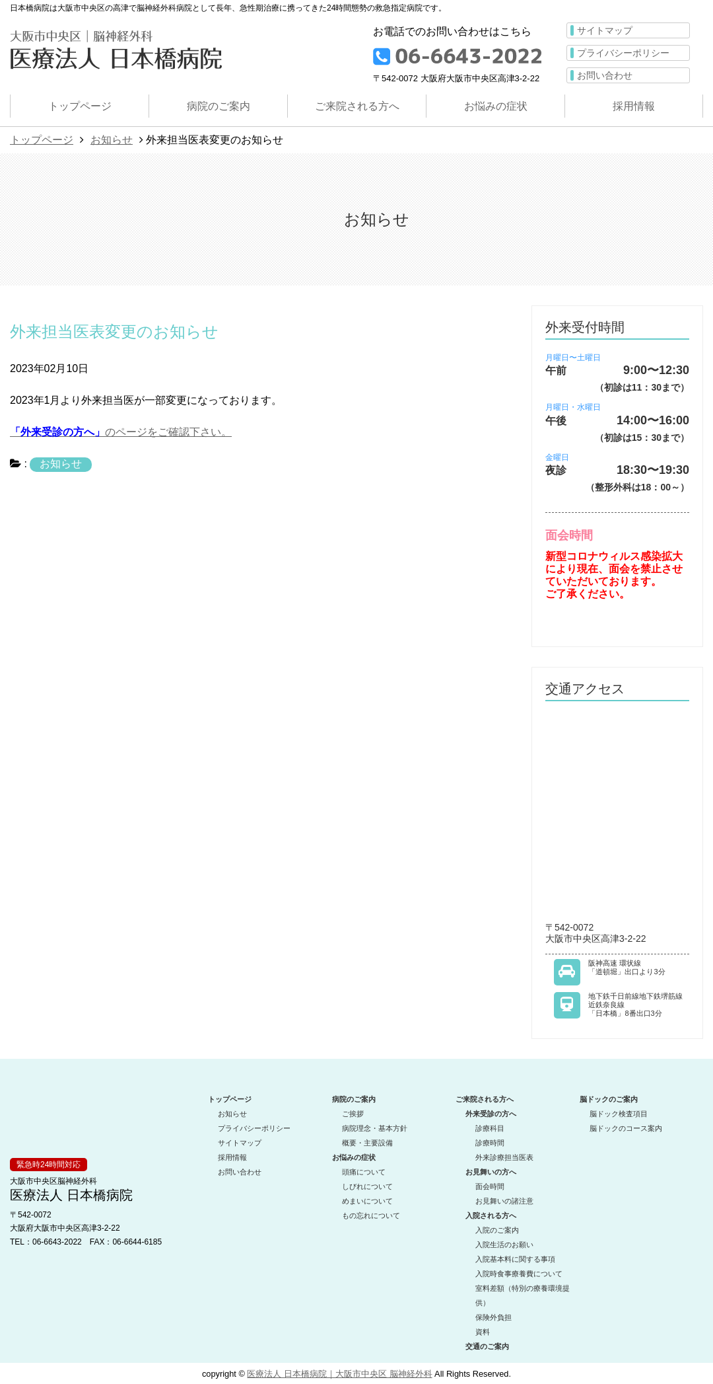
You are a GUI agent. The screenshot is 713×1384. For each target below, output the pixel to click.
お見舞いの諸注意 (504, 1201)
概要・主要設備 (367, 1143)
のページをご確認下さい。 (121, 432)
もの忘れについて (371, 1215)
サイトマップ (604, 30)
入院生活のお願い (504, 1245)
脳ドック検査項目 (619, 1114)
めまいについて (367, 1201)
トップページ (80, 106)
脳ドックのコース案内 (626, 1128)
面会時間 (489, 1186)
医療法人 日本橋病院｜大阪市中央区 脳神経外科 (339, 1374)
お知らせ (111, 139)
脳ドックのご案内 (609, 1099)
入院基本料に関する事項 (515, 1259)
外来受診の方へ (490, 1114)
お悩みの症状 (495, 106)
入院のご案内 (497, 1230)
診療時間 (489, 1143)
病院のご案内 (218, 106)
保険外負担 (493, 1317)
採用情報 (634, 106)
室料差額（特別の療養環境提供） (522, 1295)
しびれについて (367, 1186)
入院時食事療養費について (518, 1274)
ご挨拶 (353, 1114)
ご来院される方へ (357, 106)
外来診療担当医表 (504, 1157)
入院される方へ (490, 1215)
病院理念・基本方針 (374, 1128)
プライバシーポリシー (623, 53)
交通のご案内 (487, 1346)
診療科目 (489, 1128)
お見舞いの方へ (490, 1172)
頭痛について (364, 1172)
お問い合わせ (604, 75)
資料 (482, 1332)
